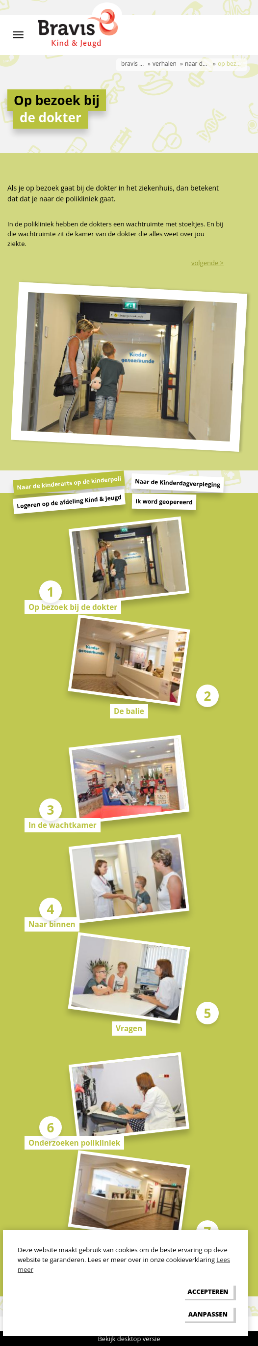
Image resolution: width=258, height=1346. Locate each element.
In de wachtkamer (62, 825)
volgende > (207, 262)
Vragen (129, 1028)
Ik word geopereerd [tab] (164, 501)
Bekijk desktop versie (129, 1338)
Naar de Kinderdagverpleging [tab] (178, 483)
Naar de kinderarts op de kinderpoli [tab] (69, 483)
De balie (129, 711)
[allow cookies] (207, 1291)
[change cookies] (207, 1313)
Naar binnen (52, 924)
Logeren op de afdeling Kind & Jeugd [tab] (69, 502)
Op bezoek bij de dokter (72, 607)
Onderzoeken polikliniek (74, 1143)
